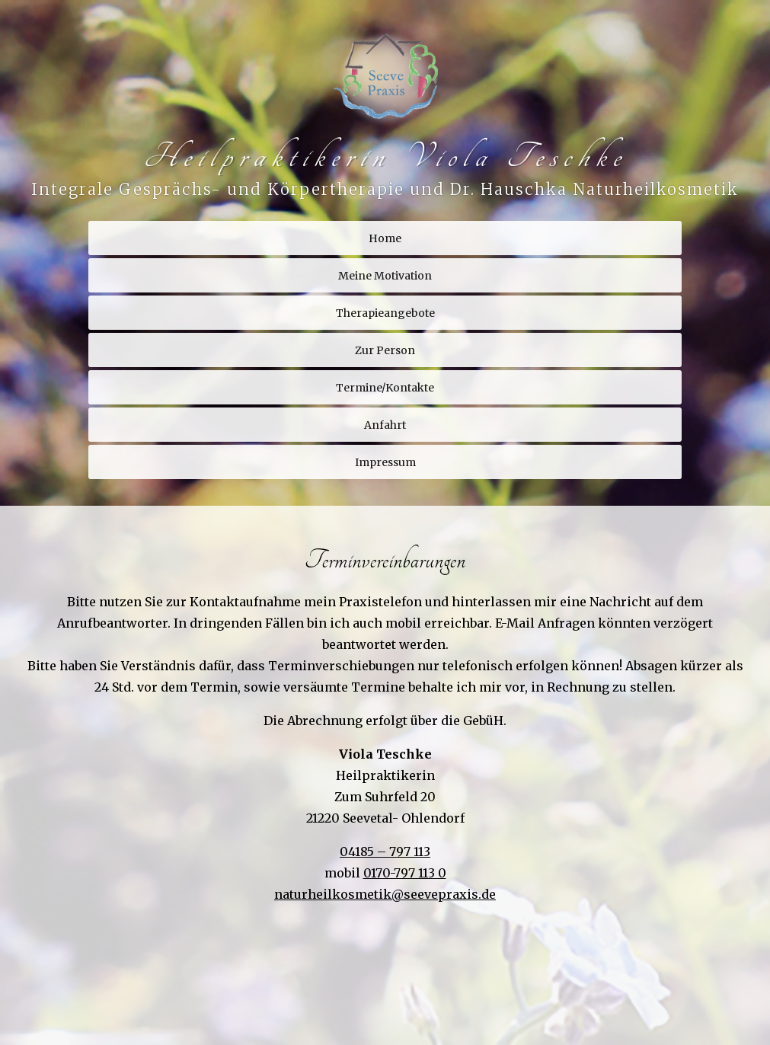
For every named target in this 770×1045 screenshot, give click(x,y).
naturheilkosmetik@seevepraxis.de (385, 894)
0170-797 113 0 (404, 872)
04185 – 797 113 (385, 851)
